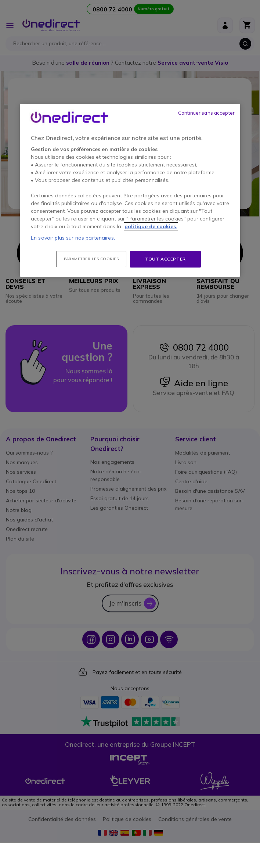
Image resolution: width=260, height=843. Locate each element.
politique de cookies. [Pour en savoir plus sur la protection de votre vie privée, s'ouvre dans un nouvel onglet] (150, 226)
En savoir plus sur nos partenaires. (73, 237)
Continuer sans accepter (206, 113)
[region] (130, 190)
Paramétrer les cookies (91, 259)
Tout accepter (165, 259)
